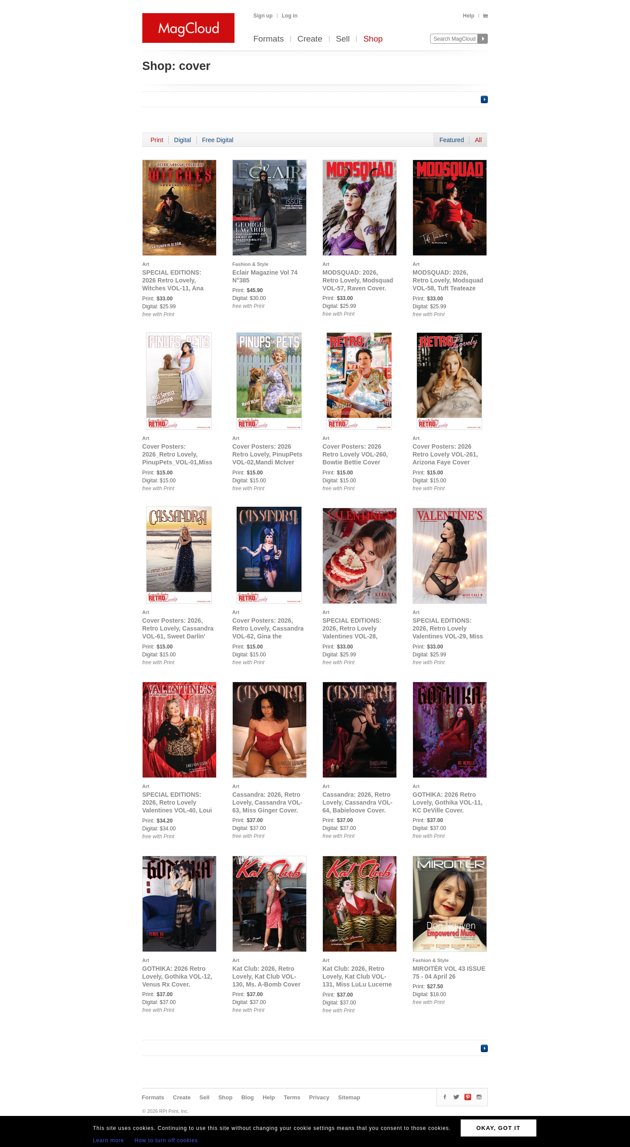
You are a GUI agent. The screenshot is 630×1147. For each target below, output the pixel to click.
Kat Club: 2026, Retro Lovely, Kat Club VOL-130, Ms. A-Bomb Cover (266, 976)
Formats (268, 39)
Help (468, 16)
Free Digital (218, 139)
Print (156, 139)
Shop (372, 39)
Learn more (108, 1140)
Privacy (319, 1097)
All (478, 139)
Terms (292, 1097)
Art (145, 264)
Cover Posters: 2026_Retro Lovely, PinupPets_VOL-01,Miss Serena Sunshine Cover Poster (177, 462)
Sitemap (349, 1097)
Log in (290, 16)
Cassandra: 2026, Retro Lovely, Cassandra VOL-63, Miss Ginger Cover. (267, 802)
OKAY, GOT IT (498, 1128)
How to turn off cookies (166, 1140)
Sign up (263, 16)
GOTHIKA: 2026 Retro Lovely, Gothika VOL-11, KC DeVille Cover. (448, 802)
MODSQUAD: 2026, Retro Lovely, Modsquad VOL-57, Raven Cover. (357, 280)
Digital (182, 139)
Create (310, 39)
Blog (247, 1097)
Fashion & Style (250, 264)
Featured (451, 139)
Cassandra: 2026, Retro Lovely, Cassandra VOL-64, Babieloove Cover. (357, 802)
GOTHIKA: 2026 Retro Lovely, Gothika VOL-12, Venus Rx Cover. (177, 976)
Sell (343, 39)
